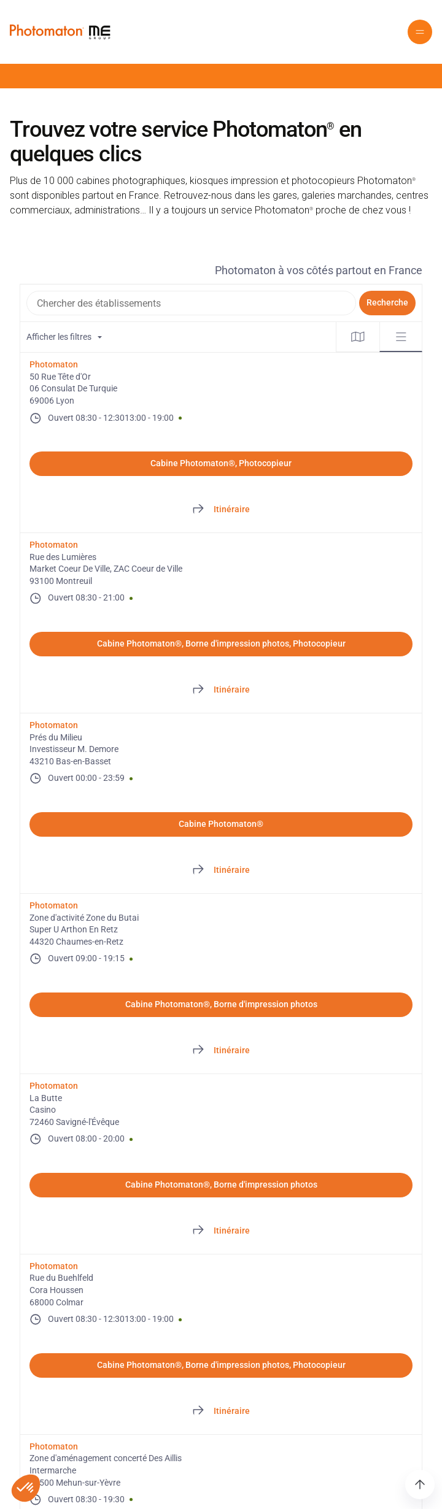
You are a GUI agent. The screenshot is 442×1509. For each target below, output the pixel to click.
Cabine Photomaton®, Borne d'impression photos (221, 1004)
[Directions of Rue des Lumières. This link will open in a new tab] (221, 690)
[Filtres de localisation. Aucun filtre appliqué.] (178, 336)
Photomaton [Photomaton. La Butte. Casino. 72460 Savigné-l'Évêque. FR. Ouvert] (53, 1086)
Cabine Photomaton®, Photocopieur (221, 463)
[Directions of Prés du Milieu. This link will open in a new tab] (221, 870)
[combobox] (191, 303)
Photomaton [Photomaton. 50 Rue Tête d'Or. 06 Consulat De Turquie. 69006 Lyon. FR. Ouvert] (53, 364)
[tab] (357, 336)
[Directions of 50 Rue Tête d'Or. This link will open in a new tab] (221, 509)
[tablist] (379, 336)
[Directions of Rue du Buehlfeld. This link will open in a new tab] (221, 1411)
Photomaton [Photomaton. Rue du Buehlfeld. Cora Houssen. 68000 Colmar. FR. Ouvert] (53, 1266)
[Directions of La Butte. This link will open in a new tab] (221, 1231)
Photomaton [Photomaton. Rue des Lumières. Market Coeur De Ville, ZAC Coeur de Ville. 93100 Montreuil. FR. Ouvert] (53, 545)
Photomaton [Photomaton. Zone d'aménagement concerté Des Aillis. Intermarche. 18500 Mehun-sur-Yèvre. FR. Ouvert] (53, 1446)
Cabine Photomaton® (221, 824)
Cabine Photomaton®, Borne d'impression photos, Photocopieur (221, 643)
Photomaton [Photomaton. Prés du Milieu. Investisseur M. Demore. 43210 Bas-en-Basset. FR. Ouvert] (53, 725)
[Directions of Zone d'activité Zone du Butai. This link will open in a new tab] (221, 1050)
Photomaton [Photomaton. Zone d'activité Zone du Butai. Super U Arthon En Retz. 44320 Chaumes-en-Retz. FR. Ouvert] (53, 905)
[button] (420, 32)
